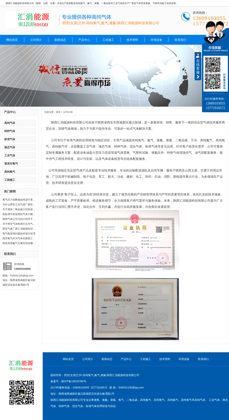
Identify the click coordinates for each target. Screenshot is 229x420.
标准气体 (9, 139)
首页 (58, 112)
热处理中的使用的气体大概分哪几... (19, 214)
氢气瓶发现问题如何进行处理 (19, 233)
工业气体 (9, 155)
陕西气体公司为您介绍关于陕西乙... (19, 219)
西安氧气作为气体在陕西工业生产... (19, 238)
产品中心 (84, 39)
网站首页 (12, 39)
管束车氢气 (11, 163)
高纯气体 (9, 122)
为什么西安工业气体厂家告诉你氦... (19, 204)
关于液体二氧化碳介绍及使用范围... (19, 209)
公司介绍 (68, 112)
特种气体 (9, 131)
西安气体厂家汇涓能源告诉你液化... (19, 228)
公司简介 (36, 39)
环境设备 (156, 39)
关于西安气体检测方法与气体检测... (19, 223)
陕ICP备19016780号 (73, 381)
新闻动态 (60, 39)
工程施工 (108, 39)
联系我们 (180, 39)
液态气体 (9, 147)
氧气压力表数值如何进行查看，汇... (19, 199)
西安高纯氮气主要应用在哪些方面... (19, 243)
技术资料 (132, 39)
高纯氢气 (9, 171)
